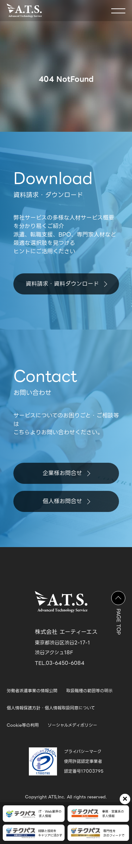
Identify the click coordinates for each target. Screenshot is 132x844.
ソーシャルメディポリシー (72, 725)
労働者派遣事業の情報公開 (32, 690)
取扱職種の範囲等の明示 (89, 690)
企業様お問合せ (66, 473)
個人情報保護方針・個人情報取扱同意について (51, 708)
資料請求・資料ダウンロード (66, 283)
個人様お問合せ (66, 501)
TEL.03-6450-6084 (59, 663)
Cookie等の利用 (23, 725)
